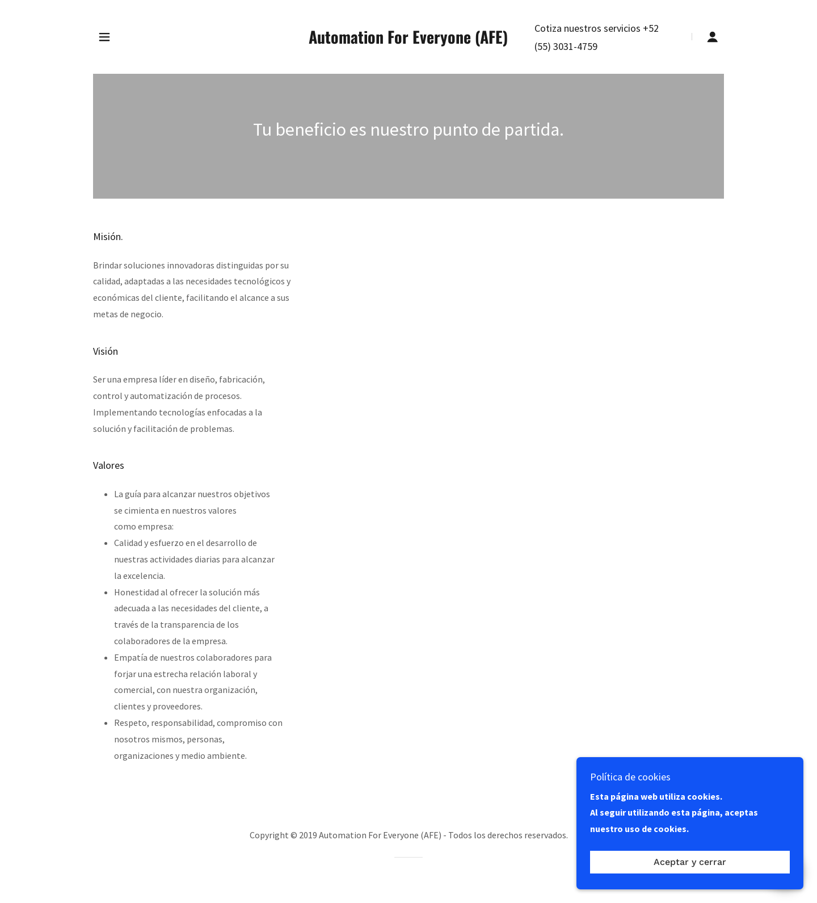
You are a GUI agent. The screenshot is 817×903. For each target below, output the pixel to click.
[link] (409, 40)
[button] (104, 37)
